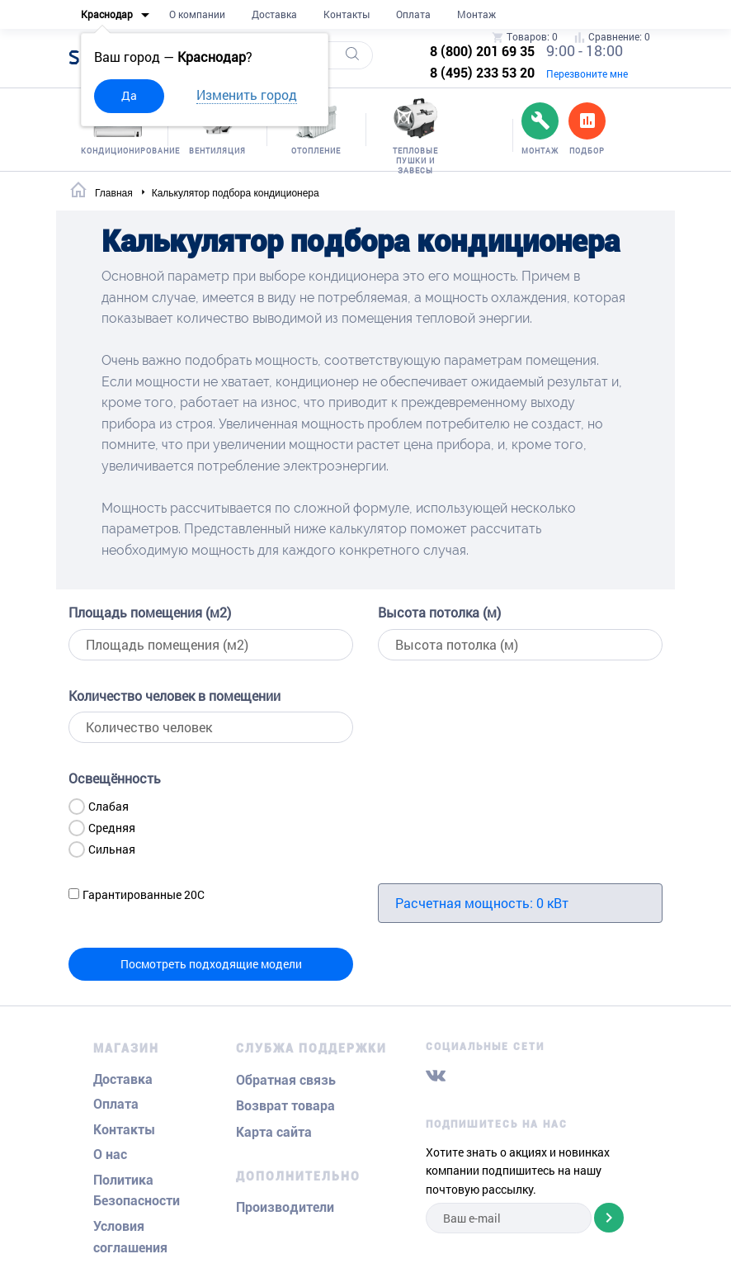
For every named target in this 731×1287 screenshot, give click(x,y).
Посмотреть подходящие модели (211, 964)
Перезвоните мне (587, 73)
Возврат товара (285, 1106)
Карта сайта (274, 1132)
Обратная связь (286, 1080)
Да (129, 95)
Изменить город (246, 94)
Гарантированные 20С (144, 894)
